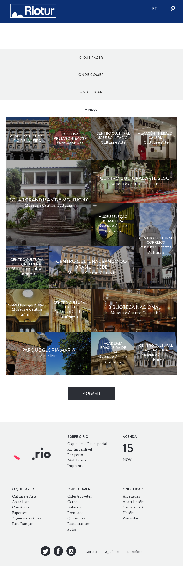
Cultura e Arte (24, 496)
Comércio (20, 507)
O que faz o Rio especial (87, 443)
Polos (72, 529)
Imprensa (75, 465)
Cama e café (133, 507)
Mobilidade (76, 460)
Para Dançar (22, 523)
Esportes (19, 512)
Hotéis (128, 512)
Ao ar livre (21, 501)
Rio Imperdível (79, 449)
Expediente (112, 552)
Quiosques (76, 518)
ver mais (92, 393)
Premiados (76, 512)
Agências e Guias (26, 518)
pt (154, 8)
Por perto (75, 454)
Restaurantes (78, 523)
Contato (92, 552)
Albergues (131, 496)
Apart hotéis (133, 501)
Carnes (73, 501)
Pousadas (131, 518)
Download (134, 552)
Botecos (74, 507)
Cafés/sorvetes (79, 496)
